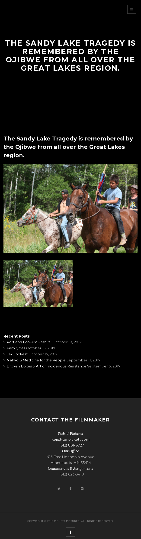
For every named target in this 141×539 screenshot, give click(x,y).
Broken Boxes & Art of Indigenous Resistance (46, 366)
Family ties (16, 348)
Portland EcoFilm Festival (29, 342)
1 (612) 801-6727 (70, 445)
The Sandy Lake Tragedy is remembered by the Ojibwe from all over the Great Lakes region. (68, 147)
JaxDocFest (17, 354)
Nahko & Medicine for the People (36, 360)
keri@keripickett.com (70, 439)
